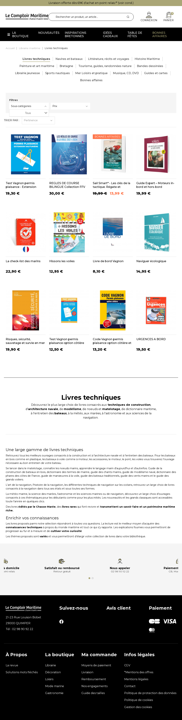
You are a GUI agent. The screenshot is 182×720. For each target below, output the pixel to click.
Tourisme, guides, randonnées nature (105, 66)
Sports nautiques (57, 73)
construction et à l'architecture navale (95, 455)
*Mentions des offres (138, 672)
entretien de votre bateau (45, 463)
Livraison (87, 672)
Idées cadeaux (110, 34)
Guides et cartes (156, 73)
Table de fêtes (134, 34)
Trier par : (11, 120)
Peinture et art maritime (36, 66)
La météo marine (16, 494)
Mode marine (54, 686)
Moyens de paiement (96, 665)
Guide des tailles (93, 693)
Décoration (53, 672)
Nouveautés (48, 32)
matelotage (34, 468)
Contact (130, 686)
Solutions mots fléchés (22, 672)
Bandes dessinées (150, 66)
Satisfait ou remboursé (62, 568)
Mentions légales (136, 679)
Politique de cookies (138, 700)
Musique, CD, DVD (126, 73)
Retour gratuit (62, 571)
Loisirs (49, 679)
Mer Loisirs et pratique (91, 73)
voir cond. (126, 3)
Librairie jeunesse (27, 73)
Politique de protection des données (150, 693)
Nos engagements (94, 686)
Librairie (50, 665)
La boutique (20, 34)
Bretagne (66, 66)
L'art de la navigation (18, 484)
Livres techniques (36, 59)
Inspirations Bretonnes (75, 34)
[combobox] (29, 113)
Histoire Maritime (147, 59)
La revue (12, 665)
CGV (127, 665)
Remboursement (93, 679)
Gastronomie (54, 693)
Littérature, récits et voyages (108, 59)
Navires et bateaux (69, 59)
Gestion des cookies (138, 707)
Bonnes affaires (159, 34)
